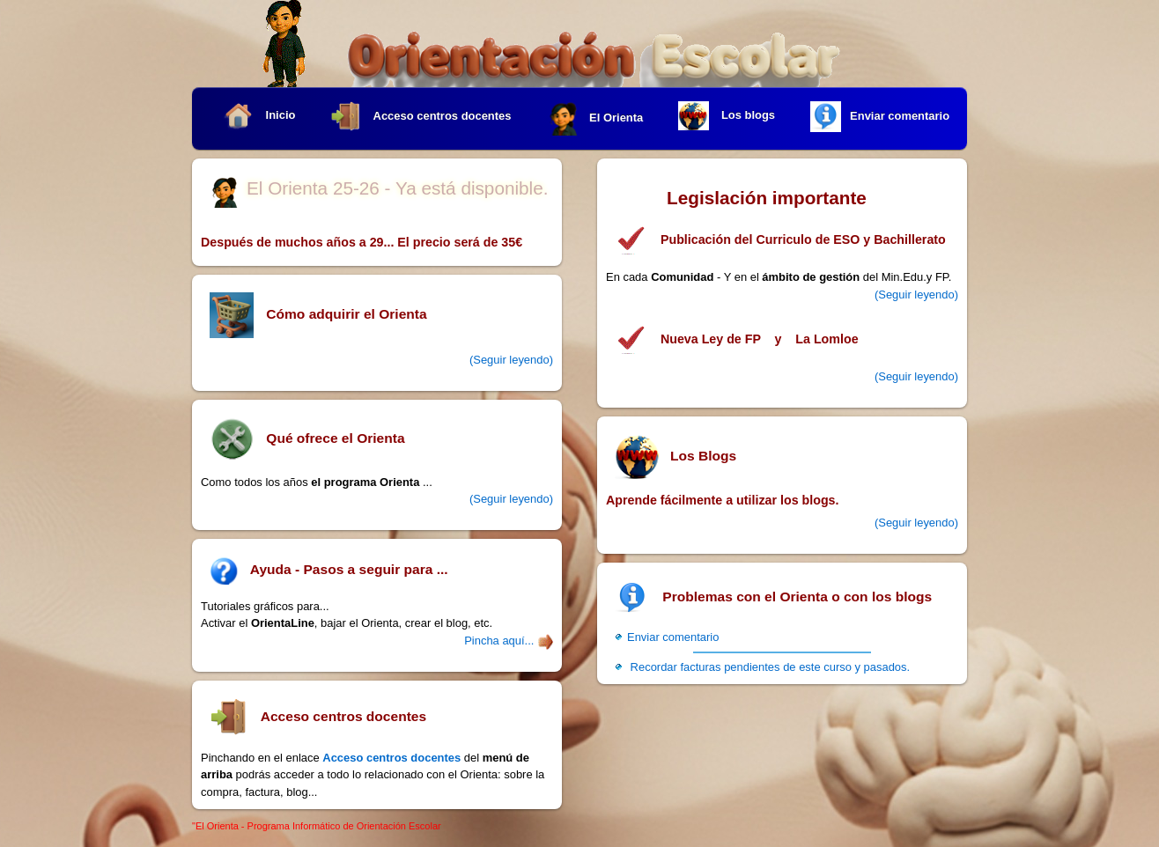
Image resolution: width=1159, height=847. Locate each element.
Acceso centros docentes (420, 116)
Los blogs (726, 116)
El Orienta (595, 118)
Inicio (259, 115)
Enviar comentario (879, 116)
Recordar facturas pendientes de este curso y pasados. (768, 667)
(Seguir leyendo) (916, 294)
